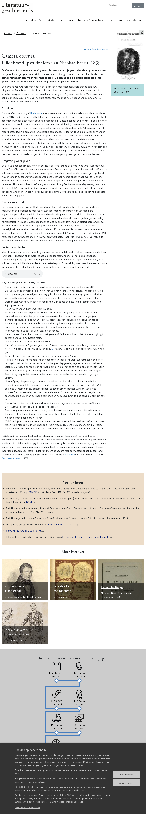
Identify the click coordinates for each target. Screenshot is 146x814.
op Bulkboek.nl (24, 530)
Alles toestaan (126, 774)
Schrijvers (66, 20)
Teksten (51, 20)
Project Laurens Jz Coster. (63, 524)
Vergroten (141, 32)
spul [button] (48, 348)
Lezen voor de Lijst (73, 536)
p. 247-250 (33, 492)
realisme (70, 454)
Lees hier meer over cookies (27, 807)
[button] (119, 5)
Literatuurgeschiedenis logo (17, 8)
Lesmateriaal (134, 20)
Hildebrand (36, 113)
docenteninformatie (100, 536)
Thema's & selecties (89, 20)
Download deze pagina (97, 48)
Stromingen (114, 20)
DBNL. (31, 502)
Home (8, 33)
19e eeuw (101, 40)
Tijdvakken (31, 20)
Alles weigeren (126, 782)
